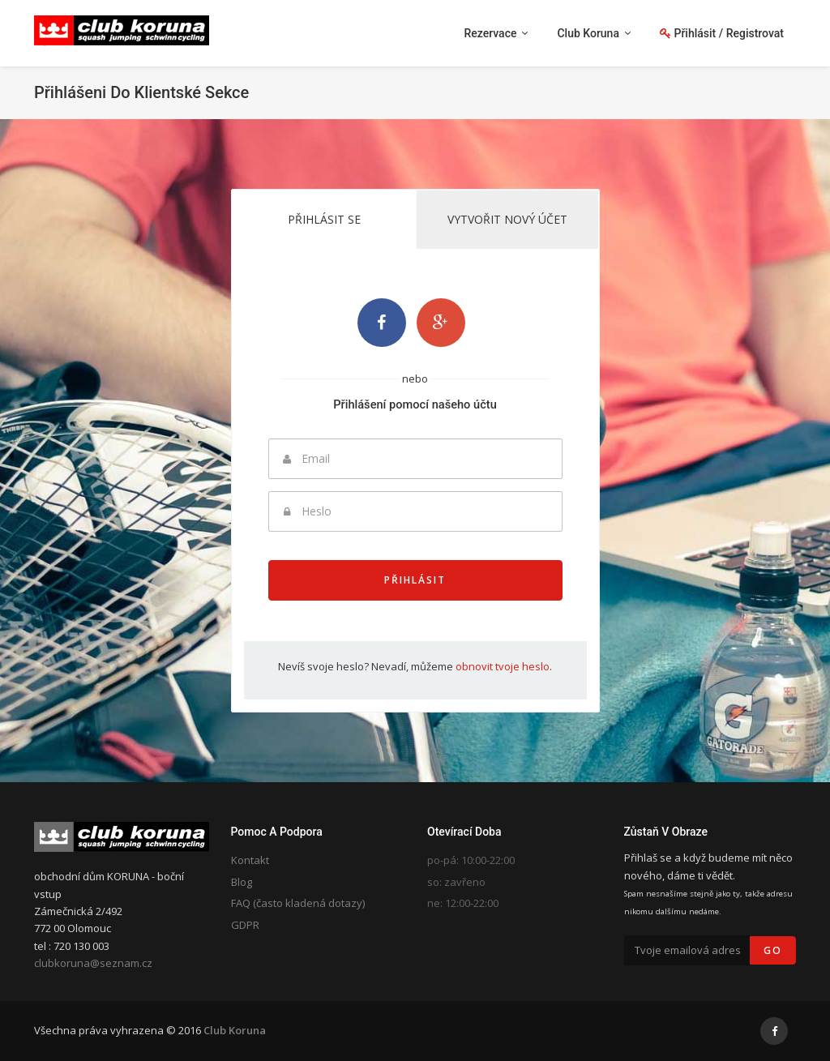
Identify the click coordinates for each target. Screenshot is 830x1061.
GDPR (245, 925)
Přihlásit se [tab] (324, 219)
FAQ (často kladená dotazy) (298, 903)
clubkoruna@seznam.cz (93, 963)
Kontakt (250, 860)
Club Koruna (234, 1030)
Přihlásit (415, 580)
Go (773, 950)
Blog (241, 882)
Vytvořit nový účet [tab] (507, 219)
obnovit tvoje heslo (503, 666)
